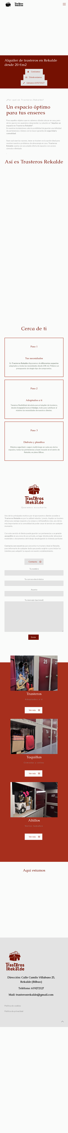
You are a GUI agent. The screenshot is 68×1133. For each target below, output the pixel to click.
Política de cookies (13, 1112)
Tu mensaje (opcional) (34, 721)
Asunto (34, 698)
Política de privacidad (14, 1117)
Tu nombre (34, 678)
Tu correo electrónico (34, 688)
